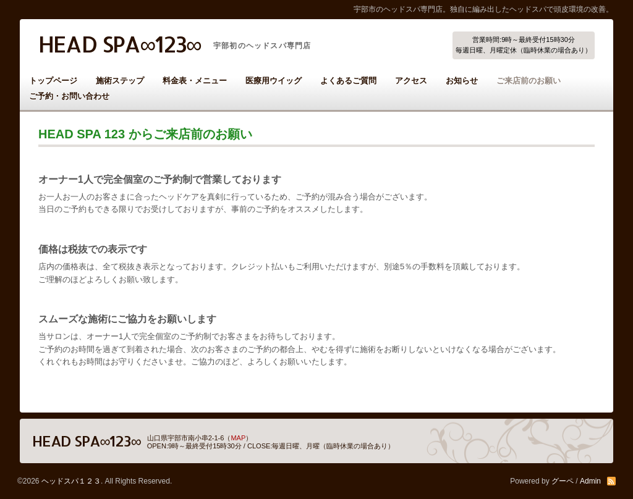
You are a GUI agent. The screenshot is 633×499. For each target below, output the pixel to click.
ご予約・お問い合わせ (69, 96)
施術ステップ (120, 80)
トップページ (53, 80)
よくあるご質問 (348, 80)
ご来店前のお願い (528, 80)
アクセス (411, 80)
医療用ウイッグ (273, 80)
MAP (238, 438)
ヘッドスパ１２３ (71, 481)
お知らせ (462, 80)
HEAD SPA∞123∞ (119, 44)
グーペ (562, 481)
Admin (590, 481)
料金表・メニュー (195, 80)
